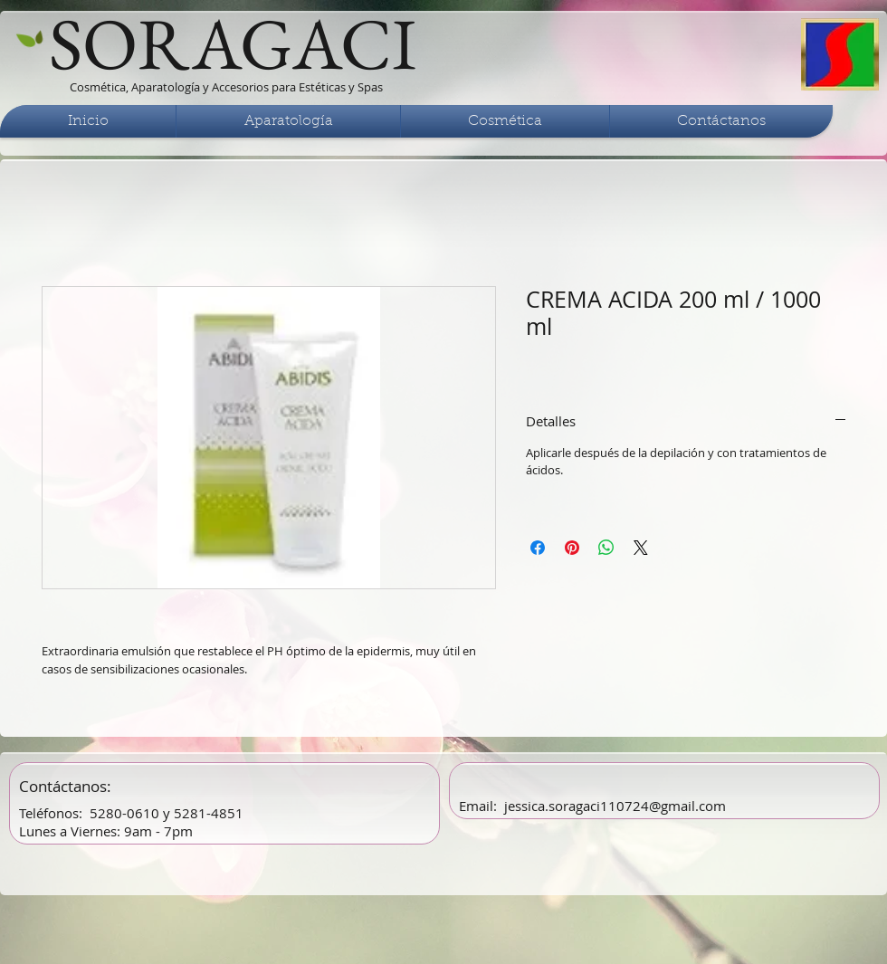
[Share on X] (641, 547)
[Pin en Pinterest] (572, 547)
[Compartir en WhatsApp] (606, 547)
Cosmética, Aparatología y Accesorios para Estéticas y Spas (226, 87)
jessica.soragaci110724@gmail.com (615, 806)
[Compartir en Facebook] (537, 547)
